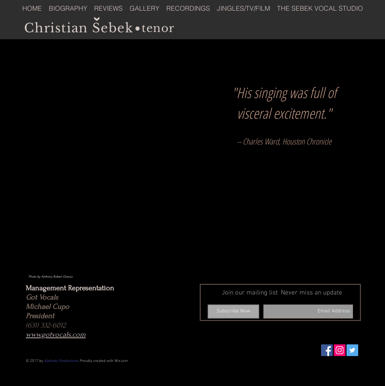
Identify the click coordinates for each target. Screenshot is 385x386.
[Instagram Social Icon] (339, 350)
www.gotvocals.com (56, 334)
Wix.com (121, 361)
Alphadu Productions (61, 361)
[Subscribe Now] (233, 311)
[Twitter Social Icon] (352, 350)
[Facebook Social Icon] (327, 350)
